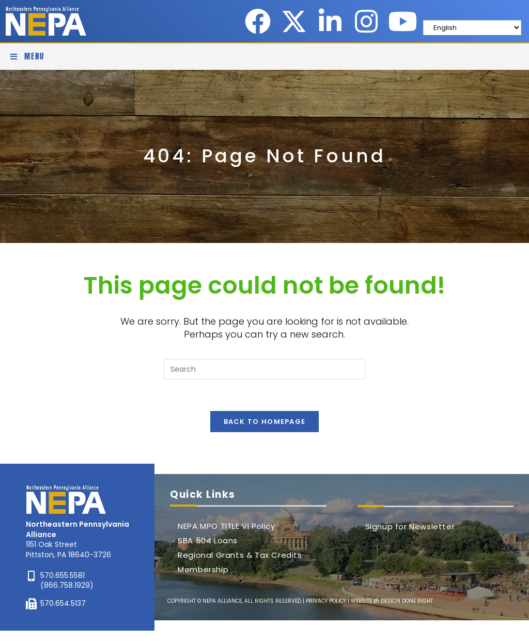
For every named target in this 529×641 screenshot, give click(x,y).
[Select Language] (472, 27)
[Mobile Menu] (27, 56)
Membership (203, 569)
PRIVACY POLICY (326, 601)
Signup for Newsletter (410, 526)
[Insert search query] (264, 369)
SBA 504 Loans (208, 540)
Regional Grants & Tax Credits (240, 555)
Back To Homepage (265, 421)
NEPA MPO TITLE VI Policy (226, 526)
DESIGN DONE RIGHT (407, 601)
